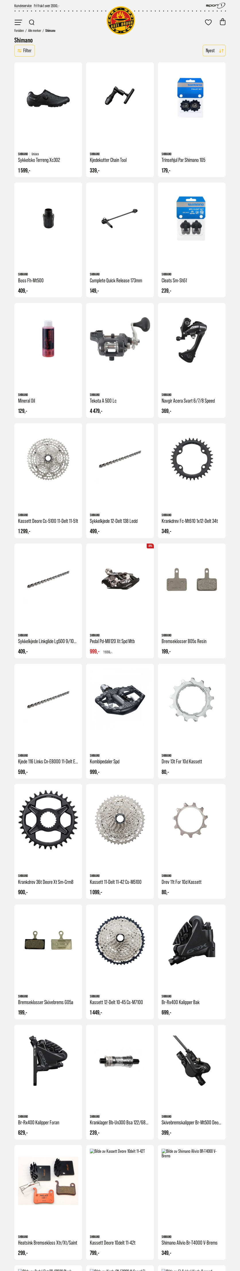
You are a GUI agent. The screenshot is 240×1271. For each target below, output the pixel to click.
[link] (23, 5)
